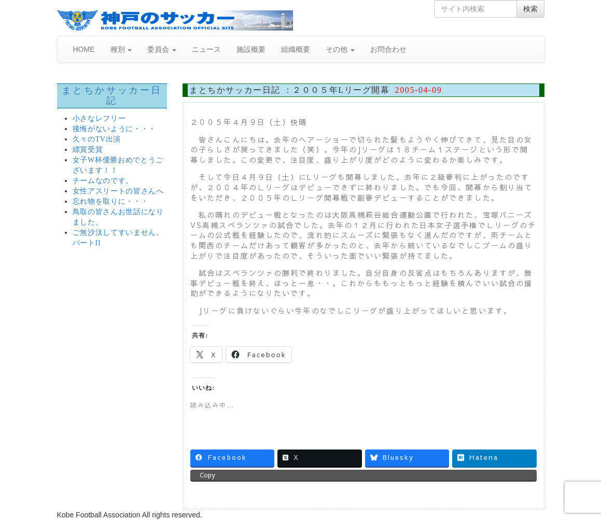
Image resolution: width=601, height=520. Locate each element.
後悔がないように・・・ (115, 129)
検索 (530, 9)
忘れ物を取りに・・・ (111, 201)
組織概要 (295, 49)
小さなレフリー (99, 118)
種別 (121, 49)
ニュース (206, 49)
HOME (84, 49)
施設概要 (250, 49)
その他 (340, 49)
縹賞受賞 (88, 149)
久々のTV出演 (97, 139)
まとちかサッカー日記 (112, 95)
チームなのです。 (103, 181)
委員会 (161, 49)
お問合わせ (388, 49)
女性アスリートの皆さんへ (118, 191)
